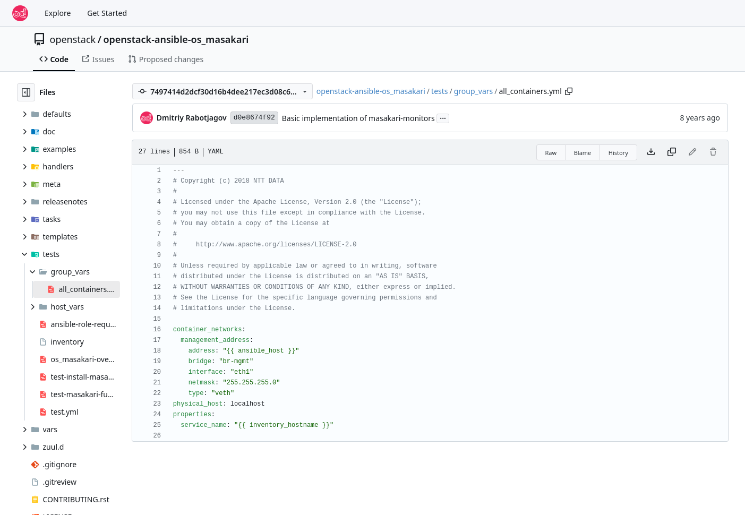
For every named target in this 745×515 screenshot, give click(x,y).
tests (439, 91)
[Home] (20, 13)
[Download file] (651, 152)
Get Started (107, 13)
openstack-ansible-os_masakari (176, 39)
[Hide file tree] (26, 92)
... (443, 117)
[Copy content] (671, 152)
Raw (551, 153)
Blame (583, 153)
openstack (73, 39)
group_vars (473, 91)
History (618, 153)
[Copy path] (568, 91)
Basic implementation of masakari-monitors (358, 118)
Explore (58, 13)
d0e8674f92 (254, 118)
